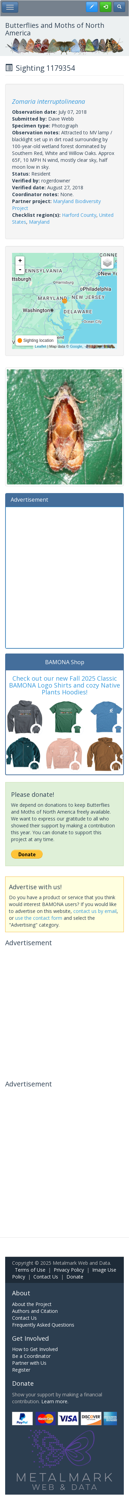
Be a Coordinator (31, 1356)
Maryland (39, 222)
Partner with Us (29, 1363)
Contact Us (45, 1276)
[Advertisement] (64, 576)
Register (21, 1369)
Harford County (79, 215)
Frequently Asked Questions (43, 1324)
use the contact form (38, 918)
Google (76, 346)
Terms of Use (30, 1269)
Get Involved (30, 1338)
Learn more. (54, 1401)
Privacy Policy (69, 1269)
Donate (74, 1276)
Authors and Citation (35, 1311)
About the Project (32, 1304)
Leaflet (40, 346)
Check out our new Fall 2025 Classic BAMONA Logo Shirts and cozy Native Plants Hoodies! (64, 685)
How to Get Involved (35, 1349)
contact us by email (95, 911)
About (21, 1293)
